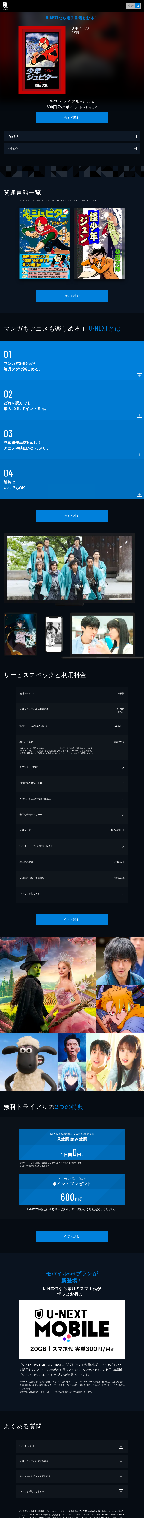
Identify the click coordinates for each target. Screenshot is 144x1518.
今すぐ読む (72, 117)
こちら (75, 753)
